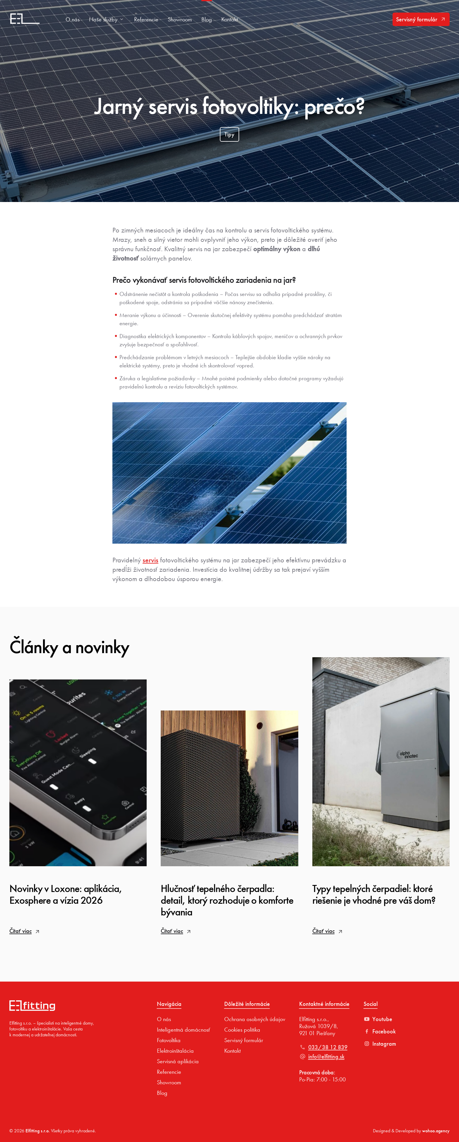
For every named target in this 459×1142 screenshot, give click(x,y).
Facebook (380, 1031)
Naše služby (107, 19)
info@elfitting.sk (322, 1056)
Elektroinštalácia (175, 1050)
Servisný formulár (421, 19)
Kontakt (229, 19)
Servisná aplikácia (178, 1061)
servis (150, 559)
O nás (73, 19)
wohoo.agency (436, 1131)
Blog (206, 19)
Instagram (380, 1043)
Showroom (180, 19)
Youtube (378, 1019)
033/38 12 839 (323, 1047)
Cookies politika (242, 1029)
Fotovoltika (169, 1040)
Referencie (146, 19)
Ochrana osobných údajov (254, 1019)
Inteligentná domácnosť (183, 1029)
